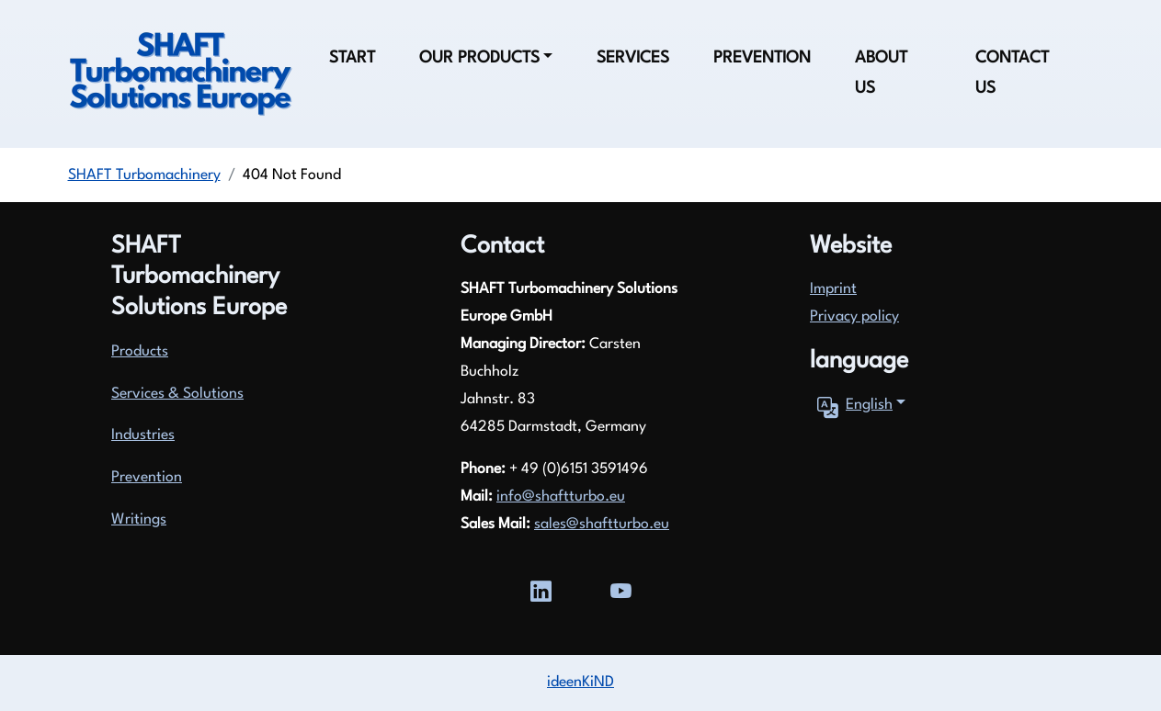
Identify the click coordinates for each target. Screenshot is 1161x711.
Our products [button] (479, 58)
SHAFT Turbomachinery (144, 175)
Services (633, 58)
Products (139, 351)
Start (352, 58)
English (851, 406)
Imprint (833, 289)
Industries (143, 435)
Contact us (1012, 73)
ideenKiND (580, 682)
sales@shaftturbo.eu (601, 524)
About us (881, 73)
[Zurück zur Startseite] (180, 74)
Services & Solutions (177, 394)
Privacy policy (854, 317)
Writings (138, 520)
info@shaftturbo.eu (560, 497)
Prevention (762, 58)
